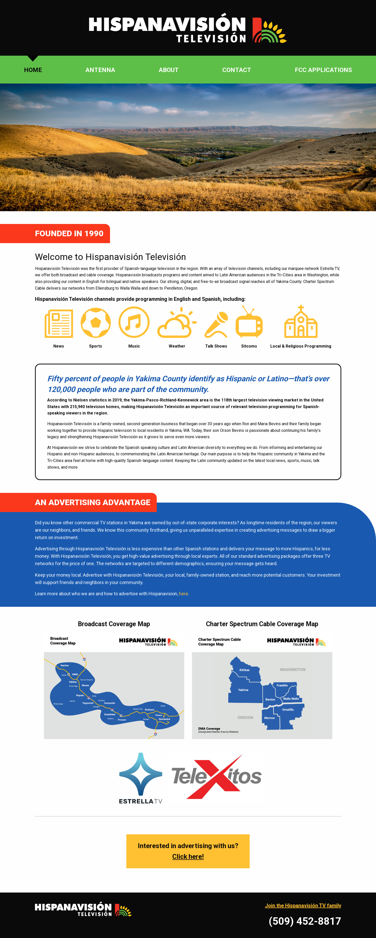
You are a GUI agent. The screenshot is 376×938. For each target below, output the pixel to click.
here (183, 593)
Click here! (188, 856)
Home (33, 70)
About (169, 70)
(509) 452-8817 (305, 921)
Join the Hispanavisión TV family (303, 906)
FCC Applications (323, 70)
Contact (236, 70)
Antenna (100, 70)
